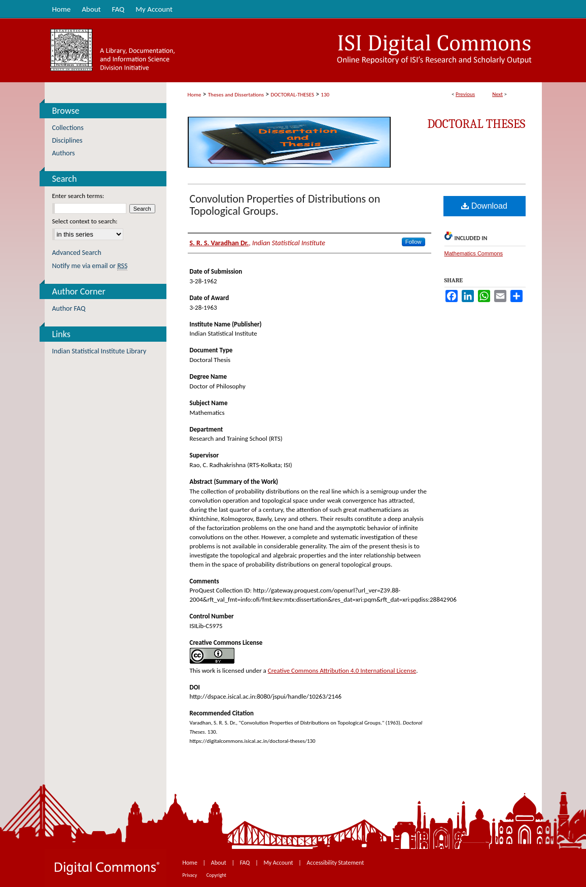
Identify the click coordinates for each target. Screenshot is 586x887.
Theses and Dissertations (236, 94)
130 (325, 94)
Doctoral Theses (476, 124)
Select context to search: (85, 221)
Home (194, 94)
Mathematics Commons (473, 253)
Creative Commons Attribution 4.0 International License (342, 670)
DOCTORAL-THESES (292, 94)
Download (484, 206)
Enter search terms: (78, 196)
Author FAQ (69, 308)
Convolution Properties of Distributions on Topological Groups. (285, 205)
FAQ (245, 862)
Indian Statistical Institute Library (99, 351)
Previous (465, 94)
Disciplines (67, 140)
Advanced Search (76, 252)
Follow (413, 242)
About (219, 862)
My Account (278, 862)
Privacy (190, 875)
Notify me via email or (90, 265)
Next (497, 94)
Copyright (216, 875)
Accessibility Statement (335, 862)
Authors (63, 153)
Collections (68, 127)
